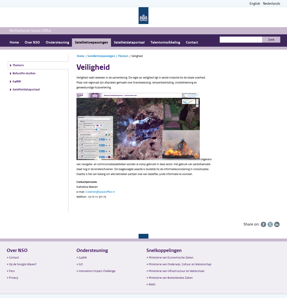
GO (81, 264)
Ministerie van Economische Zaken (171, 257)
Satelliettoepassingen (91, 42)
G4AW (17, 81)
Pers (12, 271)
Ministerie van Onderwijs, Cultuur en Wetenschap (180, 264)
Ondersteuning (57, 42)
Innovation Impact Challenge (97, 271)
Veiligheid (137, 56)
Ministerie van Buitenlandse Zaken (171, 278)
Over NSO (32, 42)
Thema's (18, 65)
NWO (152, 284)
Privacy (13, 278)
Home (14, 42)
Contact (192, 42)
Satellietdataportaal (129, 42)
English (255, 4)
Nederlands (271, 4)
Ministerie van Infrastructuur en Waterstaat (176, 271)
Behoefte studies (24, 73)
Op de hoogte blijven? (23, 264)
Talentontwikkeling (165, 42)
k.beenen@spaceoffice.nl (100, 192)
